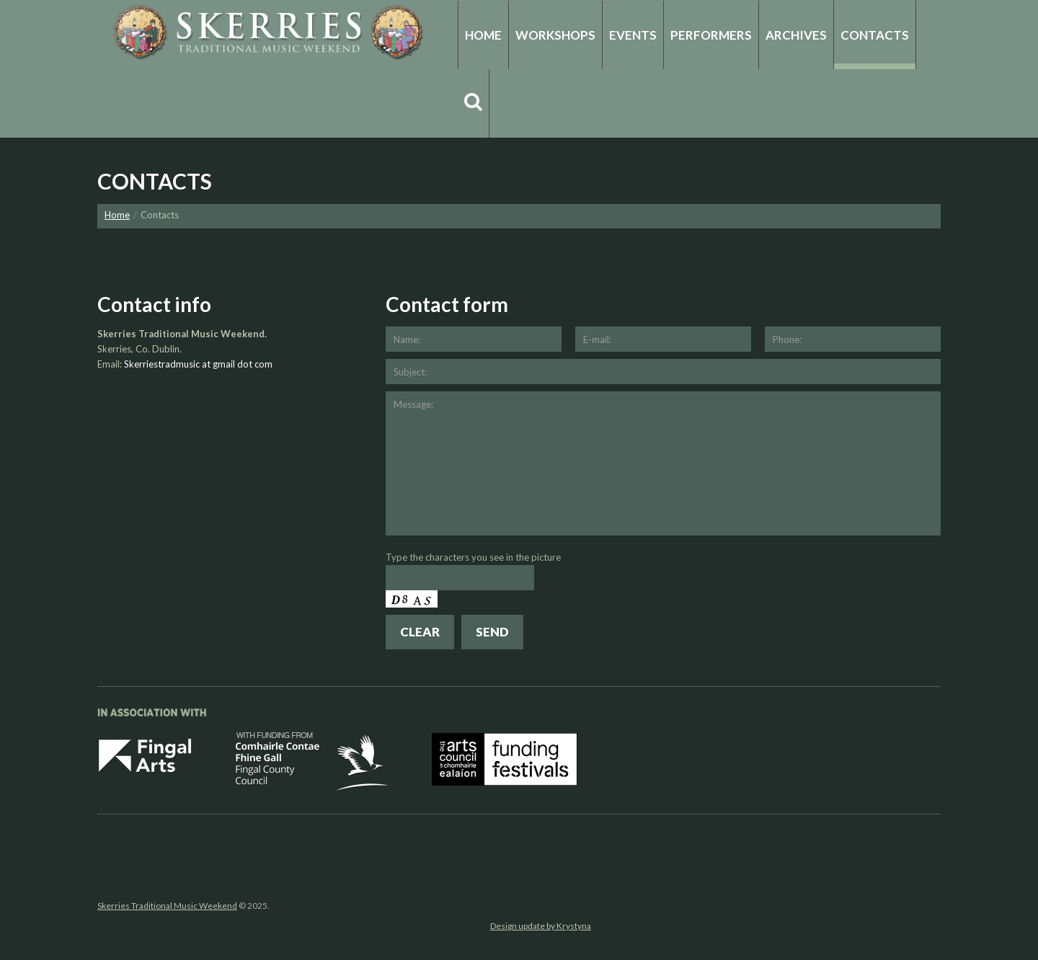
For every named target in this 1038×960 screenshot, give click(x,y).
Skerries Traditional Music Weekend (167, 905)
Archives (796, 35)
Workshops (555, 35)
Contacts (874, 35)
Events (633, 35)
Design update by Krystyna (540, 925)
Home (483, 35)
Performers (711, 35)
